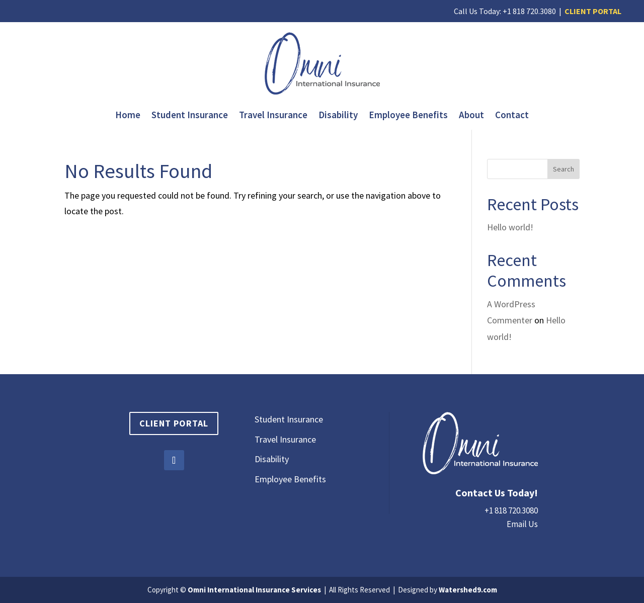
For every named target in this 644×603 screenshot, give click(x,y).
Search (563, 169)
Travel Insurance (273, 116)
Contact (512, 116)
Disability (338, 116)
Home (127, 116)
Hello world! (510, 227)
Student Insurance (189, 116)
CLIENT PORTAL (593, 11)
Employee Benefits (408, 116)
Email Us (522, 524)
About (471, 116)
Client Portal (173, 423)
